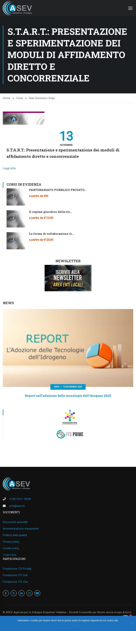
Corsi (19, 98)
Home (6, 98)
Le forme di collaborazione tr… (51, 233)
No (62, 625)
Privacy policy (11, 541)
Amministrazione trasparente (21, 528)
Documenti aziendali (15, 522)
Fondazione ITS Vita (15, 581)
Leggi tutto (9, 168)
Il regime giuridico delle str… (50, 212)
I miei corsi (9, 555)
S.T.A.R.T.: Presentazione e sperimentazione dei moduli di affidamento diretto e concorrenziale (63, 153)
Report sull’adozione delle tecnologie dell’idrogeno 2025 (68, 396)
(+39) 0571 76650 (20, 499)
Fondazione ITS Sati (15, 575)
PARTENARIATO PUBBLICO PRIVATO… (58, 190)
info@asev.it (17, 506)
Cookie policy (11, 548)
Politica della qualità (15, 535)
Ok (57, 625)
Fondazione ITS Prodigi (17, 568)
